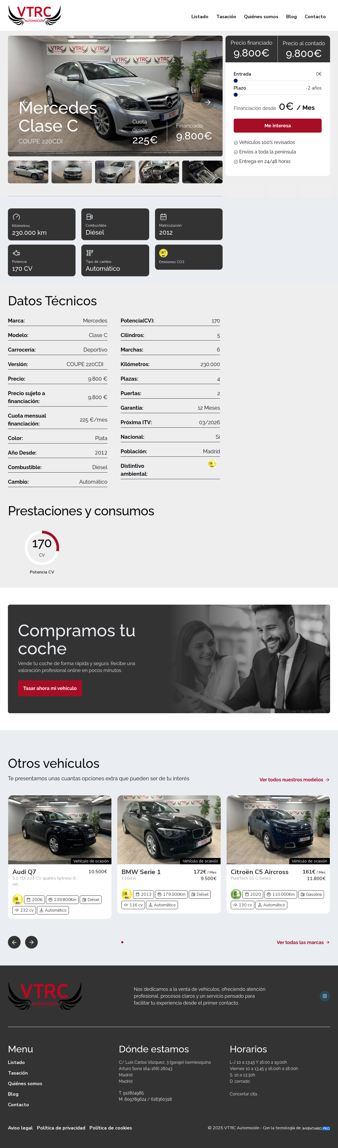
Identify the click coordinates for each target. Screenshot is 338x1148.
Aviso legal (20, 1128)
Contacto (315, 16)
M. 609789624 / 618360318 (145, 1099)
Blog (291, 16)
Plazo (240, 88)
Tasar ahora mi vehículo (50, 688)
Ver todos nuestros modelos (295, 779)
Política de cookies (111, 1128)
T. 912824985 (131, 1092)
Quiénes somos (261, 16)
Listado (199, 16)
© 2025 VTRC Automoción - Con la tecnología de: (269, 1128)
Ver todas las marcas (303, 942)
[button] (14, 942)
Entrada (242, 74)
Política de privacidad (61, 1128)
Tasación (226, 16)
